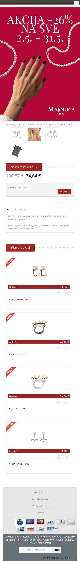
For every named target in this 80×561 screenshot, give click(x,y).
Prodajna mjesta (40, 505)
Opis (9, 209)
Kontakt (40, 512)
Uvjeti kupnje (39, 492)
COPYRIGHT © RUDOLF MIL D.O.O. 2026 (58, 558)
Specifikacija (20, 209)
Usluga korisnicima (40, 499)
